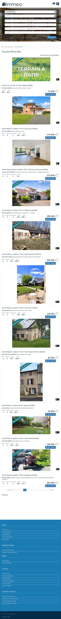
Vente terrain (5, 539)
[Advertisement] (15, 508)
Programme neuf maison (8, 550)
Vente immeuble (6, 534)
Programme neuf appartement (9, 552)
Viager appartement (7, 562)
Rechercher (51, 37)
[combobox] (30, 11)
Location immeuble (6, 578)
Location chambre (6, 585)
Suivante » (51, 489)
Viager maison (5, 560)
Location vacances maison (8, 596)
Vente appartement (7, 532)
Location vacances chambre (9, 601)
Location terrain (6, 583)
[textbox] (16, 12)
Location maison (6, 573)
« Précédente (10, 489)
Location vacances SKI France (9, 603)
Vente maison (5, 529)
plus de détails (50, 94)
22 (46, 489)
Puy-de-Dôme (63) (8, 46)
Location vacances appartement (10, 598)
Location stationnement (8, 580)
